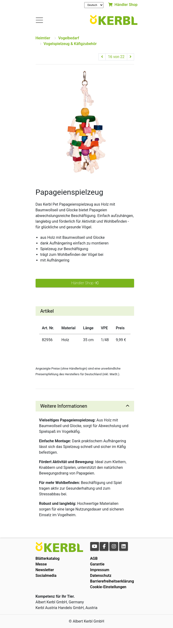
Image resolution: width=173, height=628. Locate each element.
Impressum (99, 570)
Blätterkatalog (48, 558)
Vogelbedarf (68, 38)
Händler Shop (122, 4)
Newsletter (45, 570)
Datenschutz (101, 575)
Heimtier (43, 38)
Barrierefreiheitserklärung (112, 581)
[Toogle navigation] (39, 20)
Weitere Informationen (63, 406)
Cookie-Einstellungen (108, 587)
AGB (94, 558)
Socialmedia (46, 575)
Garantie (97, 564)
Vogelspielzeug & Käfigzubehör (70, 43)
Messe (41, 564)
